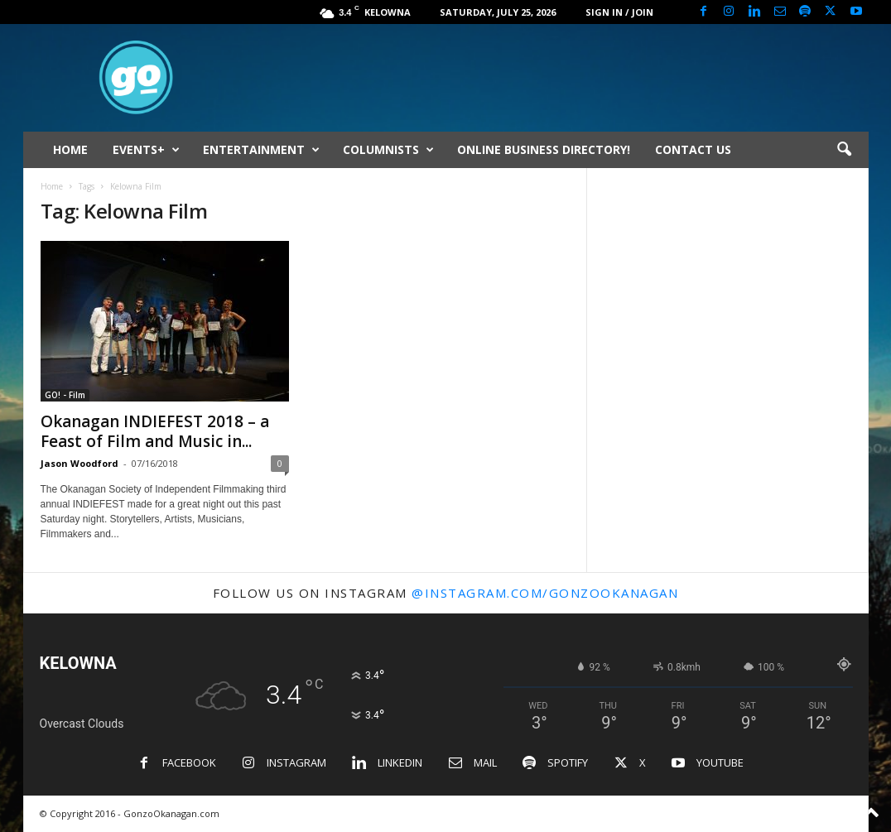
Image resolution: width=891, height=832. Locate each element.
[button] (844, 150)
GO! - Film (65, 395)
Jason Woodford (79, 463)
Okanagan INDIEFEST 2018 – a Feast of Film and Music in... (155, 431)
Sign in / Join (619, 12)
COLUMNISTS (388, 150)
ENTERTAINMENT (261, 150)
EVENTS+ (146, 150)
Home (52, 186)
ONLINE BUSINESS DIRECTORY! (543, 149)
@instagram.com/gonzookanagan (545, 592)
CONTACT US (693, 149)
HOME (70, 149)
